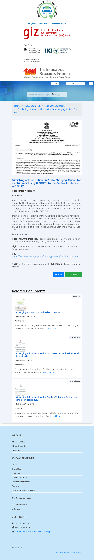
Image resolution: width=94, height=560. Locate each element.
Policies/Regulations (54, 106)
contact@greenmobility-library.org (32, 531)
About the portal (19, 446)
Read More (52, 328)
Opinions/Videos (19, 477)
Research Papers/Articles (23, 490)
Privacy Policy (62, 552)
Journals (16, 473)
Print (59, 274)
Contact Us (76, 552)
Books (15, 464)
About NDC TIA (18, 442)
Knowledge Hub (32, 106)
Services (16, 450)
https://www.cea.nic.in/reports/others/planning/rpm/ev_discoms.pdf (46, 258)
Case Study (17, 469)
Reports (15, 486)
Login (55, 83)
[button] (90, 83)
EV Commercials (19, 504)
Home (17, 106)
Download (73, 274)
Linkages (16, 509)
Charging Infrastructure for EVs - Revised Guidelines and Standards (47, 355)
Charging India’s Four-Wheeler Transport (39, 312)
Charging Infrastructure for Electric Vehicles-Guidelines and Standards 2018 (47, 398)
